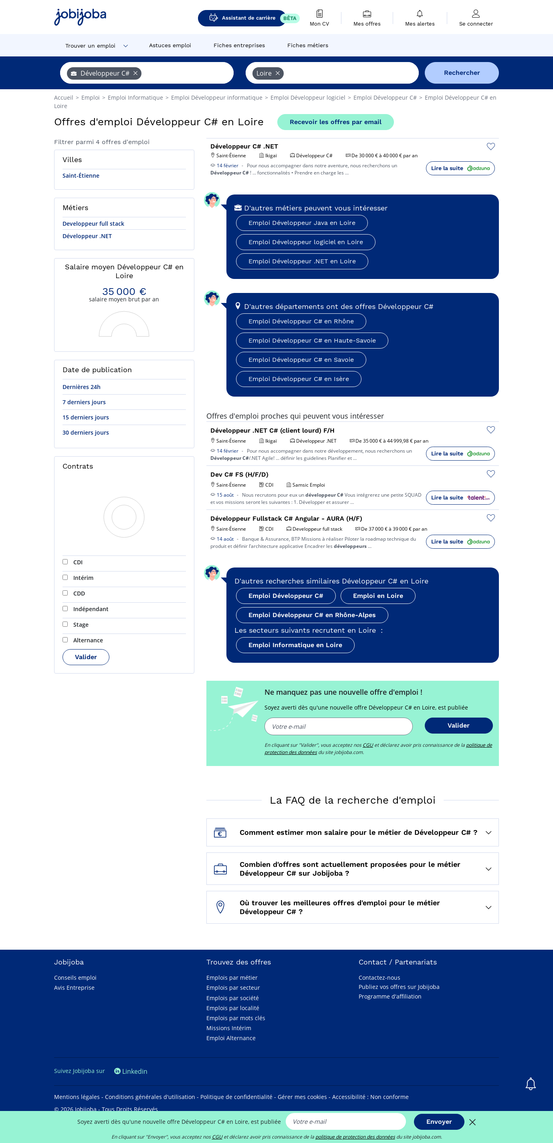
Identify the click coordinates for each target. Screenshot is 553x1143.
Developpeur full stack (93, 223)
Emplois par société (232, 998)
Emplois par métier (232, 977)
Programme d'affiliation (390, 996)
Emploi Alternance (231, 1038)
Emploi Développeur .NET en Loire (302, 261)
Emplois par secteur (233, 987)
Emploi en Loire (378, 596)
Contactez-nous (379, 977)
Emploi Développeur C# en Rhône (301, 321)
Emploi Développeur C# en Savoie (301, 359)
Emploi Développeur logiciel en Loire (305, 242)
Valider (86, 657)
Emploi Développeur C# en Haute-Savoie (312, 340)
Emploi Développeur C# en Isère (298, 379)
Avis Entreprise (74, 987)
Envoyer (439, 1121)
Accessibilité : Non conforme (370, 1097)
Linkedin (130, 1071)
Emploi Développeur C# (285, 596)
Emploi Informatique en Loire (295, 645)
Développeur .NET (87, 236)
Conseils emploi (75, 977)
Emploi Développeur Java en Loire (301, 223)
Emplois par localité (232, 1008)
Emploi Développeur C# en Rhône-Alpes (312, 615)
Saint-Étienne (81, 175)
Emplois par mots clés (235, 1018)
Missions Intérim (228, 1028)
